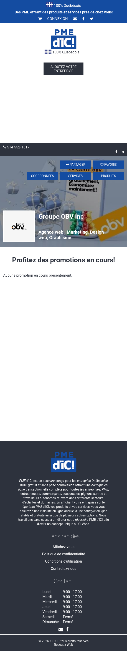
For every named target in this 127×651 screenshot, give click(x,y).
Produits (108, 176)
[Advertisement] (63, 108)
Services (75, 176)
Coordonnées (42, 176)
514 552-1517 (16, 147)
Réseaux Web (63, 644)
